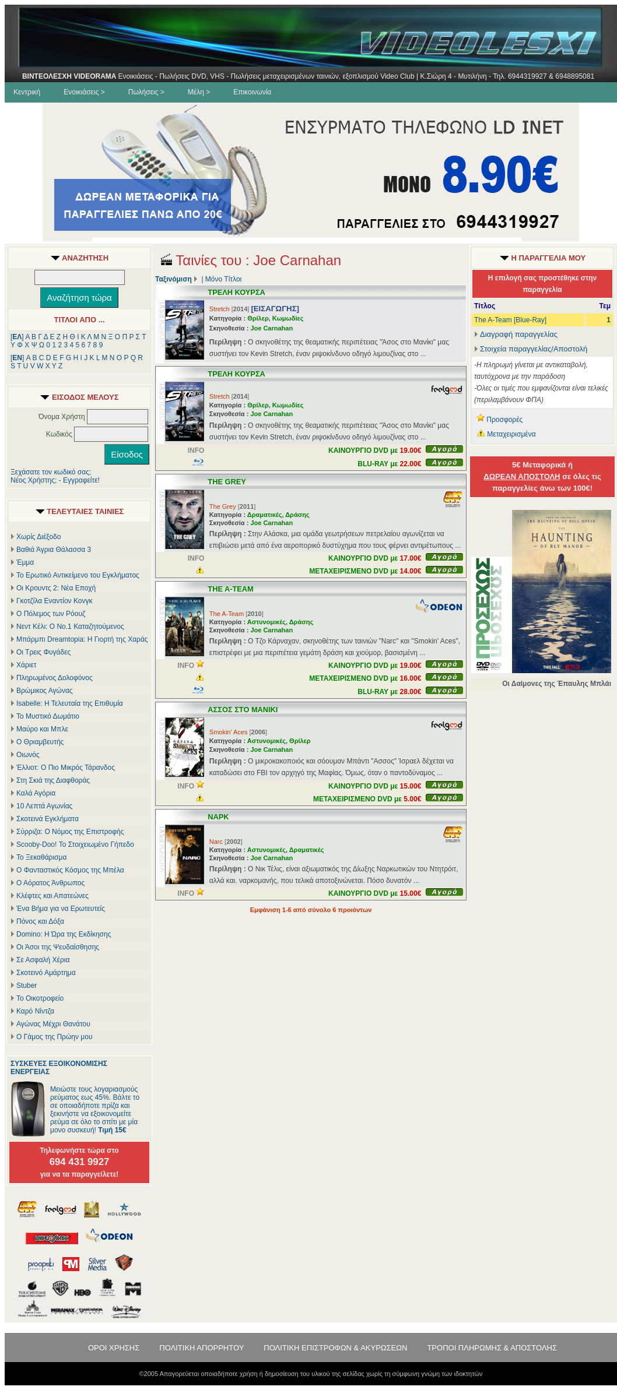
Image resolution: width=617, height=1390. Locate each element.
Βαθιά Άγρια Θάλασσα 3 (53, 550)
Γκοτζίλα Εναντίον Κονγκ (54, 601)
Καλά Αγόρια (35, 793)
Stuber (26, 985)
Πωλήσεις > (146, 92)
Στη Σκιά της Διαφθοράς (53, 780)
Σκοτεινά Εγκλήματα (47, 819)
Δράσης (297, 514)
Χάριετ (26, 665)
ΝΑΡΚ (218, 816)
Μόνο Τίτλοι (223, 279)
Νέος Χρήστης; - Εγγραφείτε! (55, 480)
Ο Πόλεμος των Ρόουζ (50, 614)
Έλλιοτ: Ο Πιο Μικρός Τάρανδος (65, 767)
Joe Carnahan (271, 328)
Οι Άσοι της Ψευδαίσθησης (57, 947)
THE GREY (227, 481)
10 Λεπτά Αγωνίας (44, 806)
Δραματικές (264, 514)
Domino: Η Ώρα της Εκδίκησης (63, 934)
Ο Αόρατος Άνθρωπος (50, 883)
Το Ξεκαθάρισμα (41, 857)
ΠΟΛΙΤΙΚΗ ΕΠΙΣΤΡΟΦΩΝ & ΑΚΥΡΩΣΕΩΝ (335, 1347)
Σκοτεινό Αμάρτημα (46, 973)
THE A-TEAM (230, 589)
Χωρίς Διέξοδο (38, 537)
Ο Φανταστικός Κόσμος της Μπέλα (70, 870)
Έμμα (25, 562)
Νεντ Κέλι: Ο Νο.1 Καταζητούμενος (70, 626)
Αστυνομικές (266, 621)
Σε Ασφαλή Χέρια (42, 960)
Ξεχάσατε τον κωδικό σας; (50, 472)
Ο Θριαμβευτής (40, 742)
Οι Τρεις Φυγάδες (43, 652)
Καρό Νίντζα (35, 1011)
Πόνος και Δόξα (40, 921)
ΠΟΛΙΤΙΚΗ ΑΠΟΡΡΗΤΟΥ (201, 1347)
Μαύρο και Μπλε (42, 729)
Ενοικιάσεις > (84, 92)
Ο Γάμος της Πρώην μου (54, 1037)
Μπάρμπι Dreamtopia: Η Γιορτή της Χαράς (82, 639)
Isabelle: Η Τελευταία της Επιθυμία (69, 703)
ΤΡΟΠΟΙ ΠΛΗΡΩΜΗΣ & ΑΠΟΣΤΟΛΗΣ (492, 1347)
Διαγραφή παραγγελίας (516, 334)
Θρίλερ (258, 318)
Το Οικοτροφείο (40, 998)
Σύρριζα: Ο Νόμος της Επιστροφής (70, 832)
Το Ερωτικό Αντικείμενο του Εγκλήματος (77, 575)
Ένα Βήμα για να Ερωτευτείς (60, 909)
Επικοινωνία (252, 92)
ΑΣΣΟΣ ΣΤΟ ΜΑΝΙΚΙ (243, 709)
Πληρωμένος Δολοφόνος (54, 678)
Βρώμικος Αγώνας (44, 691)
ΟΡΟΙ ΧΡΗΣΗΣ (113, 1347)
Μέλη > (199, 92)
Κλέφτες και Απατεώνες (52, 896)
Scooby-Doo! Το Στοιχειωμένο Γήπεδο (75, 844)
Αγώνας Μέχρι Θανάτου (53, 1024)
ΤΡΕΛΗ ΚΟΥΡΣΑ (236, 292)
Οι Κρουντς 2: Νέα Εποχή (56, 588)
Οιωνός (28, 755)
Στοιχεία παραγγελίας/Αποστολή (533, 348)
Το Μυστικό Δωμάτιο (47, 716)
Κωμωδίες (288, 318)
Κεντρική (26, 92)
